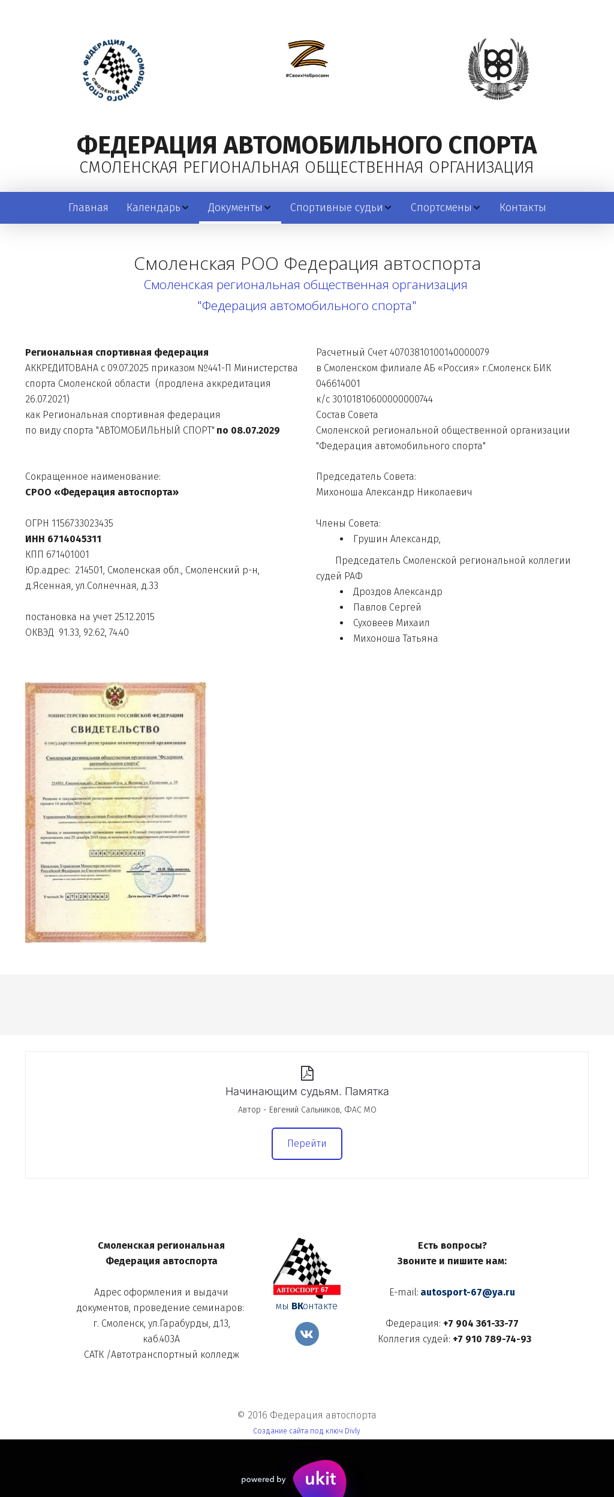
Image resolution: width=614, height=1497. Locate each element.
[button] (158, 208)
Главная (88, 207)
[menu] (307, 208)
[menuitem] (88, 208)
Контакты (522, 207)
